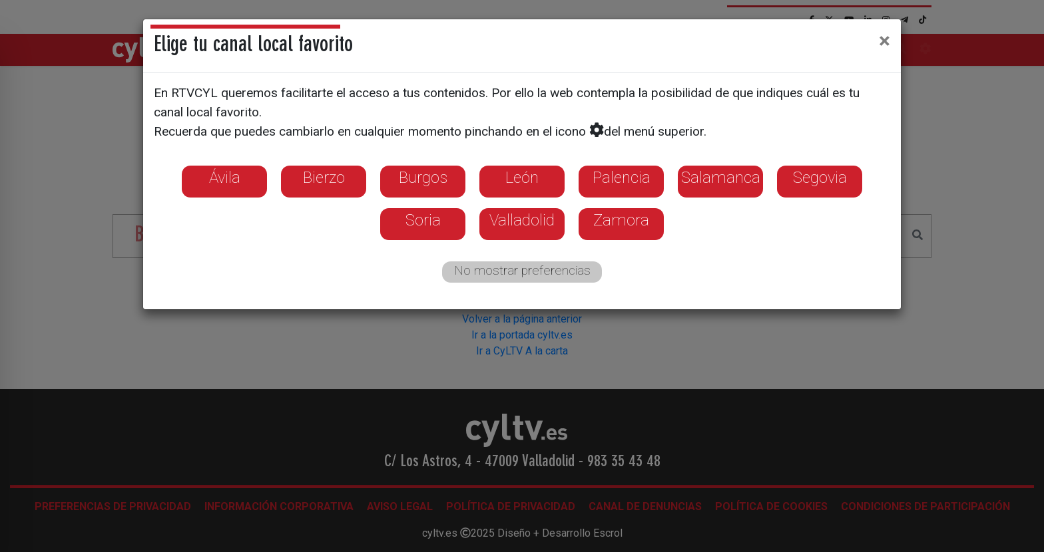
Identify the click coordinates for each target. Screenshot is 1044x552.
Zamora (621, 220)
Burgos (423, 177)
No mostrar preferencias (522, 270)
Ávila (224, 177)
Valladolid (522, 220)
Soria (423, 220)
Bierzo (324, 177)
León (522, 177)
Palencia (622, 177)
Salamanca (720, 177)
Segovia (820, 177)
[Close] (884, 40)
